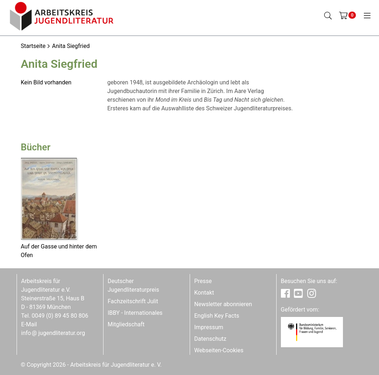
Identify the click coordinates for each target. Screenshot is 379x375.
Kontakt (204, 292)
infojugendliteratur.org (53, 333)
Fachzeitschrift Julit (133, 301)
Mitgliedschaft (126, 324)
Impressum (209, 327)
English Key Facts (216, 315)
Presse (203, 281)
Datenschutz (210, 338)
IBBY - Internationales (135, 312)
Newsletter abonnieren (223, 304)
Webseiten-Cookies (218, 350)
